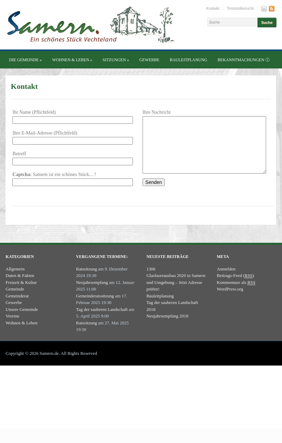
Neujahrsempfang (92, 292)
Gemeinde (15, 299)
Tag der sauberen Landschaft (102, 319)
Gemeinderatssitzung (95, 306)
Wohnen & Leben (72, 59)
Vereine (12, 326)
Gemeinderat (17, 306)
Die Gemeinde (25, 59)
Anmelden (226, 279)
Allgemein (15, 279)
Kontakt (213, 8)
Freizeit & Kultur (21, 292)
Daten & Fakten (20, 285)
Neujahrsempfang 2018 (167, 326)
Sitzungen (116, 59)
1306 (150, 279)
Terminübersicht (240, 8)
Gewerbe (149, 59)
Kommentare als (236, 293)
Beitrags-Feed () (235, 286)
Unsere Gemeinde (22, 319)
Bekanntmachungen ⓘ (243, 59)
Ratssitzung (86, 279)
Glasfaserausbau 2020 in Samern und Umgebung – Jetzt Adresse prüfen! (175, 292)
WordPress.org (230, 299)
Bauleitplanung (188, 59)
